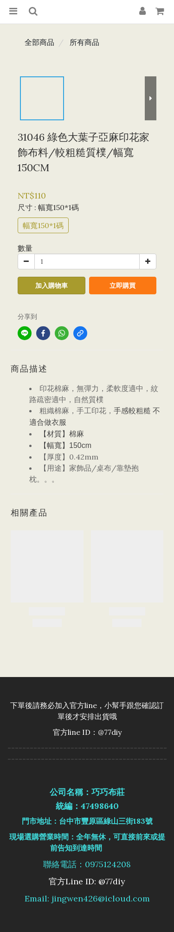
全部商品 (39, 42)
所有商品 (84, 42)
